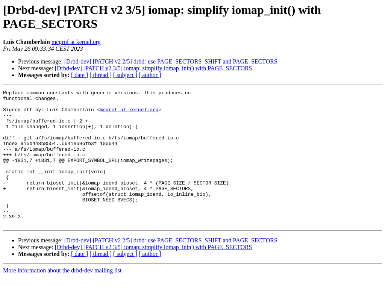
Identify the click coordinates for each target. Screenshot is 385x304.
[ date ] (79, 75)
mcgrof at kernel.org (76, 42)
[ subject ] (125, 75)
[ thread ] (100, 75)
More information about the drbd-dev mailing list (62, 297)
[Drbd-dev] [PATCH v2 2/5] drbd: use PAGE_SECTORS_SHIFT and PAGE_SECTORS (170, 61)
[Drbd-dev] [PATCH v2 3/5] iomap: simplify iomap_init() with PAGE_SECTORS (153, 68)
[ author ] (150, 75)
